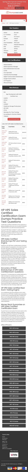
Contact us (4, 444)
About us (4, 445)
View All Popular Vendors (14, 54)
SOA (5, 48)
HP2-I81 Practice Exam (4, 185)
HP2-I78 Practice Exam (4, 167)
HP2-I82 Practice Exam (4, 191)
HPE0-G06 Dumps (14, 332)
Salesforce (16, 46)
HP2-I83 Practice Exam (4, 197)
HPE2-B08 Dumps (14, 375)
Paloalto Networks (19, 44)
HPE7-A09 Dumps (14, 400)
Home (3, 23)
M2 (5, 92)
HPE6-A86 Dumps (14, 383)
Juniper (16, 40)
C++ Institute (7, 34)
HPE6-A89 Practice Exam (4, 144)
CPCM (5, 100)
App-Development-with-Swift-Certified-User (14, 95)
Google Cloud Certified (10, 78)
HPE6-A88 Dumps (14, 392)
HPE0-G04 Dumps (14, 370)
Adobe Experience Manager (11, 66)
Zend (15, 50)
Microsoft (16, 42)
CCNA (5, 70)
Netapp (6, 52)
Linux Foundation (8, 42)
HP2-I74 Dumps (14, 421)
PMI (5, 46)
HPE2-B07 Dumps (14, 425)
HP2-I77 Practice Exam (4, 161)
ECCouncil (16, 36)
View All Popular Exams (14, 119)
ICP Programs (7, 80)
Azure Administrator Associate (11, 68)
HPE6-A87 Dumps (14, 387)
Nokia (5, 44)
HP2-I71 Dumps (14, 413)
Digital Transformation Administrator (13, 76)
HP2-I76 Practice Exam (4, 155)
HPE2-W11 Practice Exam (4, 132)
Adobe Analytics (8, 64)
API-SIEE (6, 108)
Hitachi (16, 38)
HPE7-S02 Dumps (14, 362)
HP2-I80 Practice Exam (4, 179)
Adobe (5, 32)
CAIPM (6, 98)
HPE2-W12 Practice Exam (4, 138)
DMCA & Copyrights (7, 448)
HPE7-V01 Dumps (14, 366)
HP (7, 23)
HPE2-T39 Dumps (14, 345)
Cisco (15, 34)
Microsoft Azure (8, 82)
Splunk (15, 52)
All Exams (4, 439)
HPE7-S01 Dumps (14, 358)
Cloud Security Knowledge (10, 74)
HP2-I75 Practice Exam (4, 149)
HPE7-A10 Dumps (14, 404)
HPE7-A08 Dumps (14, 396)
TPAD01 (6, 116)
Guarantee (4, 447)
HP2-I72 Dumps (14, 417)
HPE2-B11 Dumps (14, 341)
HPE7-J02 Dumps (14, 353)
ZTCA (5, 110)
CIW (5, 36)
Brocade (16, 32)
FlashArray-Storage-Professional (12, 106)
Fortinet (6, 38)
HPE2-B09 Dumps (14, 379)
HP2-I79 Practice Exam (4, 173)
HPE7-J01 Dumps (14, 349)
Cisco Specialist (8, 72)
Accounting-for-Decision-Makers (12, 114)
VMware (6, 50)
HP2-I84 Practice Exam (4, 202)
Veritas (16, 48)
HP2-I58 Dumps (14, 408)
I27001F (6, 104)
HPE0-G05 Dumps (14, 328)
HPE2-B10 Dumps (14, 336)
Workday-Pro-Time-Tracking (11, 112)
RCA (5, 102)
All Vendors (5, 438)
